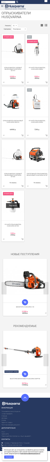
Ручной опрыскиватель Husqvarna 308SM (37, 68)
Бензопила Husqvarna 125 (25, 307)
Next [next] (45, 288)
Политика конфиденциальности (11, 425)
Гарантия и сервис (7, 422)
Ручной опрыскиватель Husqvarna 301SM (13, 225)
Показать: (8, 25)
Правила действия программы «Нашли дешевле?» (16, 436)
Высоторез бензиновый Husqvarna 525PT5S (25, 378)
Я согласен (9, 457)
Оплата (4, 420)
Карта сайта (5, 434)
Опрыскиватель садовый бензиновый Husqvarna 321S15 (13, 69)
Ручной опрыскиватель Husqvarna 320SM (37, 121)
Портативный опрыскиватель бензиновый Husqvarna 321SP (37, 174)
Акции (3, 431)
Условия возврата (7, 413)
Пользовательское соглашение (11, 411)
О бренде (4, 416)
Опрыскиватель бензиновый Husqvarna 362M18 (13, 121)
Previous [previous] (4, 288)
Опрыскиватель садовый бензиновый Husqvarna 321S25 (13, 175)
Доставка (4, 418)
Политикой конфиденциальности (30, 453)
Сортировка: (7, 29)
